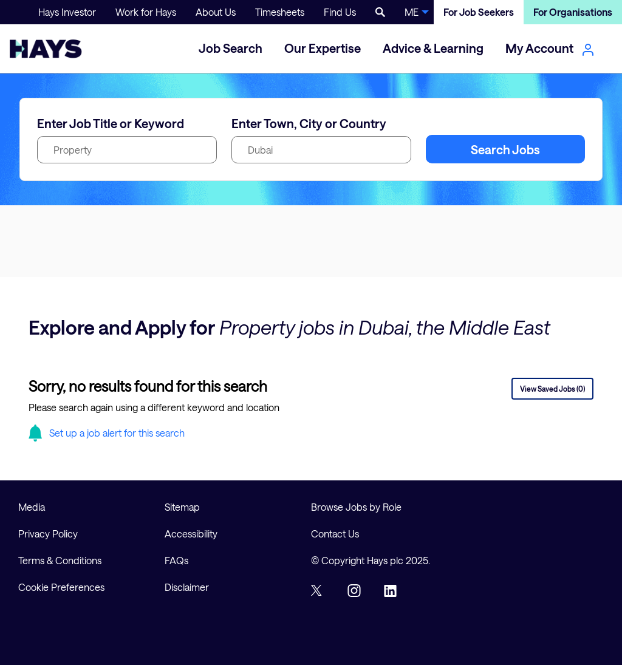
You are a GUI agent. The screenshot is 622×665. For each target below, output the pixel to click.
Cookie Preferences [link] (61, 587)
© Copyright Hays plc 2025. (370, 560)
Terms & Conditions (59, 560)
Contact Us (335, 533)
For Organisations (572, 12)
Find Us (340, 12)
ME (412, 12)
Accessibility (191, 533)
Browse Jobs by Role (356, 507)
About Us (216, 12)
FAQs (176, 560)
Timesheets (279, 12)
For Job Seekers (478, 12)
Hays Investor (67, 12)
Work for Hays (145, 12)
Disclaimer (187, 587)
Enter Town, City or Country (308, 123)
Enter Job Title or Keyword (110, 123)
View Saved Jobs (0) (552, 388)
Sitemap (182, 507)
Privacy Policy (48, 533)
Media (31, 507)
